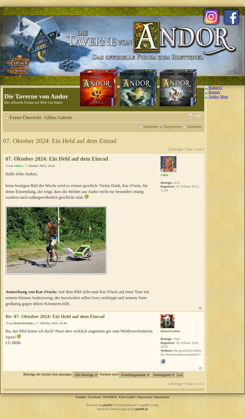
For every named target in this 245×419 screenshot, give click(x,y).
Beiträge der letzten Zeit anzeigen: (60, 374)
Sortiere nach (125, 374)
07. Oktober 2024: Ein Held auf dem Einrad (59, 140)
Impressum (145, 397)
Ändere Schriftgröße (198, 116)
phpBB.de (141, 409)
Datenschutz (161, 397)
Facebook (94, 397)
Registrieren (173, 127)
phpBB (107, 405)
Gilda (18, 166)
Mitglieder (151, 127)
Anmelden (194, 127)
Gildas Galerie (58, 117)
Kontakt (81, 397)
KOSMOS (110, 397)
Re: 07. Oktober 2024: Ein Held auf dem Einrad (55, 316)
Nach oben (200, 308)
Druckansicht (190, 116)
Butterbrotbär (24, 323)
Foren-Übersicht (25, 117)
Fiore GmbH (127, 397)
